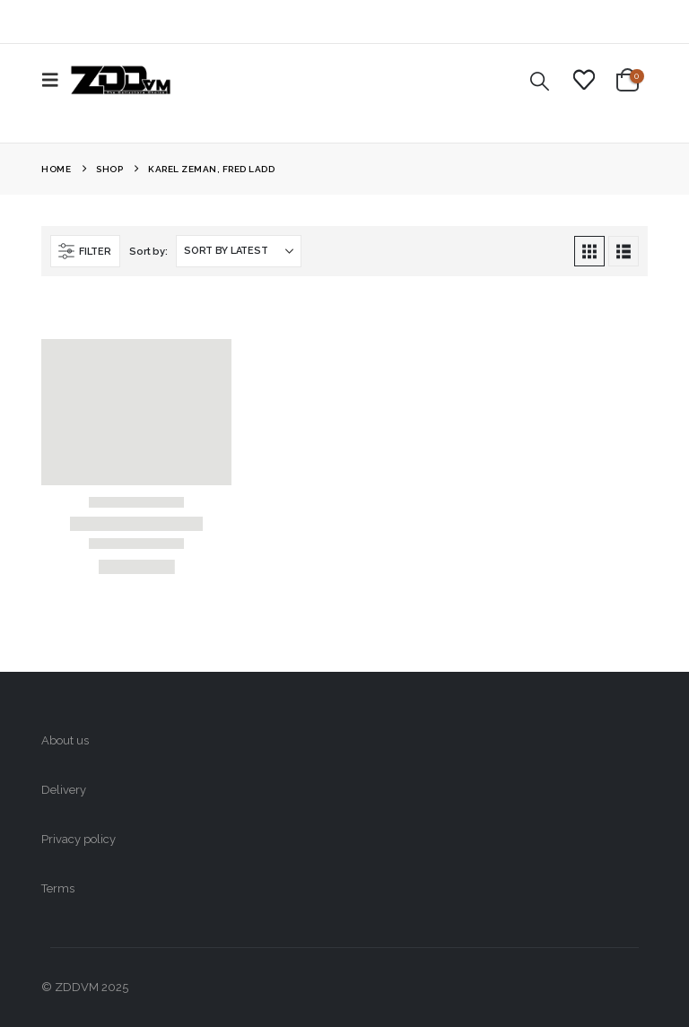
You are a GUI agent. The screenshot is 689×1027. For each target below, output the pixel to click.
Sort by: (148, 251)
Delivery (63, 789)
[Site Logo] (120, 80)
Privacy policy (78, 839)
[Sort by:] (238, 251)
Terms (57, 888)
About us (65, 740)
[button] (55, 80)
